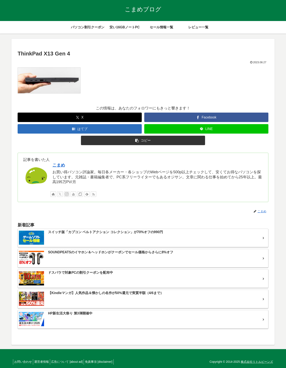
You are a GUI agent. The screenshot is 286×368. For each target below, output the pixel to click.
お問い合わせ (24, 361)
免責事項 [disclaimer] (106, 361)
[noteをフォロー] (80, 194)
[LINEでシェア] (206, 129)
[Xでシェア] (80, 117)
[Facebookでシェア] (206, 117)
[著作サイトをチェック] (53, 194)
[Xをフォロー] (60, 194)
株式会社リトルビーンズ (257, 361)
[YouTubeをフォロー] (73, 194)
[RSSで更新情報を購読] (93, 194)
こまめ (58, 165)
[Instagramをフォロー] (66, 194)
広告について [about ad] (72, 361)
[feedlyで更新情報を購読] (87, 194)
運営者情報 (44, 361)
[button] (143, 140)
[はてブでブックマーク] (80, 129)
